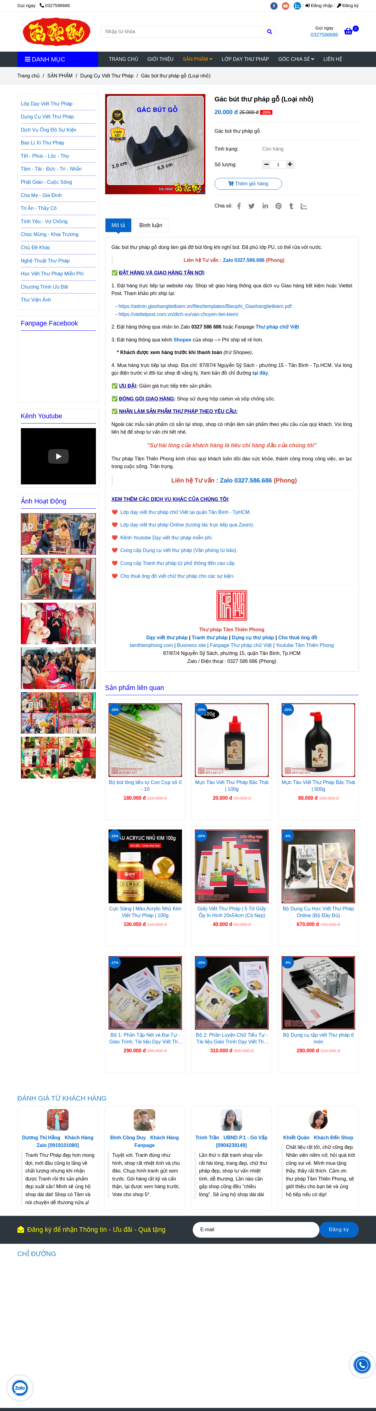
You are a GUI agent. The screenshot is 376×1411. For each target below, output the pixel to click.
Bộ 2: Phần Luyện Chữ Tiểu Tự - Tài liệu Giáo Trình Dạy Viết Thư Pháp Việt (232, 1038)
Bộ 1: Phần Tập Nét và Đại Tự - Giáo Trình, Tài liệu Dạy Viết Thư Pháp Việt (145, 1038)
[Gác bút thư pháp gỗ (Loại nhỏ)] (57, 31)
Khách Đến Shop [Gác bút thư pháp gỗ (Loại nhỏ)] (333, 1137)
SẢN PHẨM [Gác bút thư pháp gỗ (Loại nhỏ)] (60, 75)
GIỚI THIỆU (161, 59)
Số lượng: (226, 164)
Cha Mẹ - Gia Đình (41, 195)
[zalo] (299, 5)
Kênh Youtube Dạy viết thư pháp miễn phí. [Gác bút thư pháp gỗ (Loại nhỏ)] (166, 537)
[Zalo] (308, 206)
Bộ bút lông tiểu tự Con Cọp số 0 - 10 (145, 786)
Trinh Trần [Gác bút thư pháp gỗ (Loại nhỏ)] (207, 1137)
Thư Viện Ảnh (36, 299)
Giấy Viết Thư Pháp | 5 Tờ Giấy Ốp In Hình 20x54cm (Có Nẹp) (231, 912)
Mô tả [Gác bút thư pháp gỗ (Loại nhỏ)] (118, 225)
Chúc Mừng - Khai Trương (50, 234)
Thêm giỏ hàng (248, 183)
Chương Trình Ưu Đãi (44, 287)
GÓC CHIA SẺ (296, 59)
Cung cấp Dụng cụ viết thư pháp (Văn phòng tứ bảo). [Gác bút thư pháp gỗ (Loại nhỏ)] (178, 550)
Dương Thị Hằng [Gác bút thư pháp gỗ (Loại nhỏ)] (41, 1137)
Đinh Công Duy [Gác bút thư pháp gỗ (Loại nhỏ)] (128, 1137)
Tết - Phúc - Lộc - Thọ (45, 156)
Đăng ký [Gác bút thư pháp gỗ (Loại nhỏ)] (348, 5)
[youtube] (288, 5)
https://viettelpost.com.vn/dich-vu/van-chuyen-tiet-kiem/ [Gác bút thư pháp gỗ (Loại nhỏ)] (179, 314)
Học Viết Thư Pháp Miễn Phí (52, 273)
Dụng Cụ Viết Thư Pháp (47, 116)
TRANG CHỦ (123, 59)
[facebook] (276, 5)
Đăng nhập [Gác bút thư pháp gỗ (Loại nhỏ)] (318, 5)
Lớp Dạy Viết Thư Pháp (47, 103)
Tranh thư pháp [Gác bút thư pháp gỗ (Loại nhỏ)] (210, 637)
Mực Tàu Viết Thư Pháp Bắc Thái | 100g (232, 786)
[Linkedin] (265, 206)
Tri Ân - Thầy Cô (39, 208)
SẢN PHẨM (197, 59)
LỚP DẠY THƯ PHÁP (245, 59)
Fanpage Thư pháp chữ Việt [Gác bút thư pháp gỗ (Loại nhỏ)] (241, 645)
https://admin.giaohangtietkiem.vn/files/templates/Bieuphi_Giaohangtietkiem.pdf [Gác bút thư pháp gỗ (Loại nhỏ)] (206, 306)
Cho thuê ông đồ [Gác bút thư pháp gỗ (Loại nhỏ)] (297, 637)
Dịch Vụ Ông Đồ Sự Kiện (49, 129)
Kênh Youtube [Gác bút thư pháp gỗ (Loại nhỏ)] (41, 416)
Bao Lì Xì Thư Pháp (42, 142)
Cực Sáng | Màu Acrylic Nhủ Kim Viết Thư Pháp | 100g (145, 912)
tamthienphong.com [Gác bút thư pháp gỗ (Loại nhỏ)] (151, 645)
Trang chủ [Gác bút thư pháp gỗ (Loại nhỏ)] (29, 75)
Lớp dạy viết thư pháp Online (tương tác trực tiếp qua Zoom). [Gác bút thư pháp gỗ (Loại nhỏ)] (187, 524)
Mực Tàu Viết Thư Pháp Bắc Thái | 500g (318, 786)
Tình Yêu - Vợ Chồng (44, 221)
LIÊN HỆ (332, 59)
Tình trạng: (227, 149)
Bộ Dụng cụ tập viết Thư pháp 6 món (318, 1038)
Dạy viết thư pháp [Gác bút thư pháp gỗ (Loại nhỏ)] (167, 637)
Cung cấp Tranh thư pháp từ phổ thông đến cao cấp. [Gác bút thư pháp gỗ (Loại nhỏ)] (178, 563)
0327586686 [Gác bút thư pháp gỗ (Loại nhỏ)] (55, 5)
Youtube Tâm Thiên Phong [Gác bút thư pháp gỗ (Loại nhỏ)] (305, 645)
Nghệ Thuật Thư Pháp (45, 260)
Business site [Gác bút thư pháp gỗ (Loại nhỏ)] (191, 645)
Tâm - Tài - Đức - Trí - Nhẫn (51, 168)
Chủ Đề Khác (35, 247)
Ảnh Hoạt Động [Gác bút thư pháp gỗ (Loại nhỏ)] (43, 501)
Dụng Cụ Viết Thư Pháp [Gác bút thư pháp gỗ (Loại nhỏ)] (106, 75)
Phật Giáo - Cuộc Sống (46, 182)
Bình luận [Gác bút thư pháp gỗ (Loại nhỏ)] (150, 225)
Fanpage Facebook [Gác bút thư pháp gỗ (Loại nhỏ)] (49, 323)
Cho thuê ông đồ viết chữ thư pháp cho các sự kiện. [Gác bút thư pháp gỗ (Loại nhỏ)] (177, 576)
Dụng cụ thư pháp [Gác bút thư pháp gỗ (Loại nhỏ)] (253, 637)
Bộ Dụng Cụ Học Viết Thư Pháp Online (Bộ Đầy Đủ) (318, 912)
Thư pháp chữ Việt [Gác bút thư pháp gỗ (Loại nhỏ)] (277, 326)
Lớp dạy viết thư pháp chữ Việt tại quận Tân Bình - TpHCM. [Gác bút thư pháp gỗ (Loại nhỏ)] (185, 512)
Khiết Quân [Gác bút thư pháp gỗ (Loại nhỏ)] (296, 1137)
